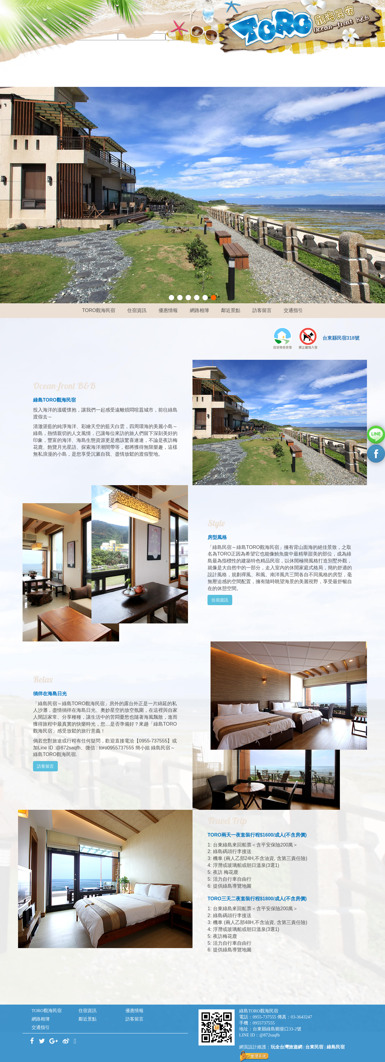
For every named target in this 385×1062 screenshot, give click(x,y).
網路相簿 (199, 310)
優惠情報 (168, 310)
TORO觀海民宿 (98, 310)
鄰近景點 (230, 310)
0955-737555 (264, 1017)
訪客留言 (262, 310)
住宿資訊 (136, 310)
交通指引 (293, 310)
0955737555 (264, 1023)
